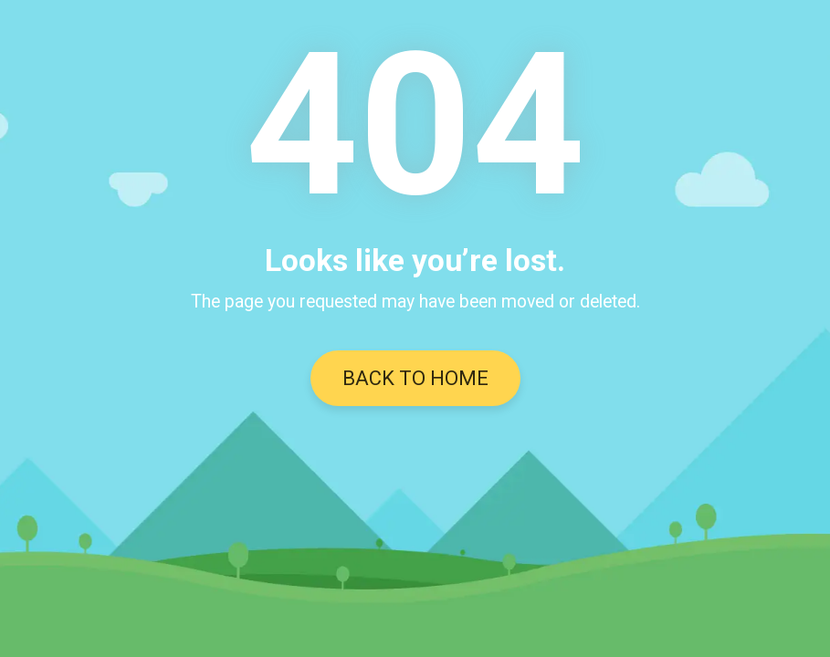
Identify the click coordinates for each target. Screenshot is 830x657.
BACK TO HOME (415, 378)
